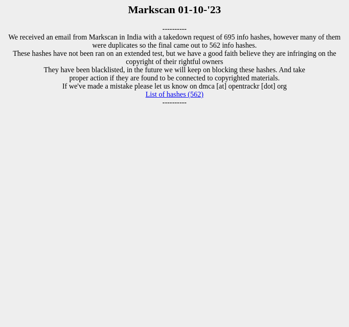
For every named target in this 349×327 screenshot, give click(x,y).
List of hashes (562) (174, 94)
